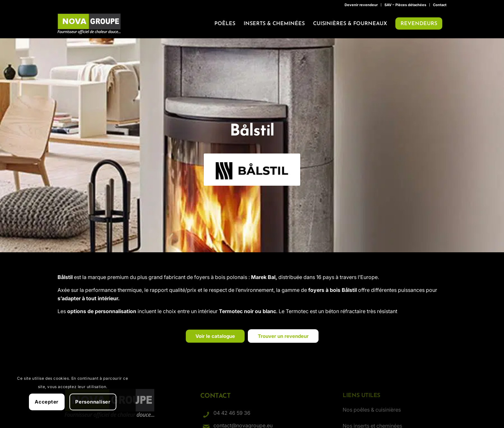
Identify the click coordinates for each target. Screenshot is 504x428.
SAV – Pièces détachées (405, 5)
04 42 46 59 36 (231, 413)
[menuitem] (361, 4)
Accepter (47, 402)
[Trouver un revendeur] (283, 340)
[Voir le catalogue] (215, 340)
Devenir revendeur (361, 5)
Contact (439, 5)
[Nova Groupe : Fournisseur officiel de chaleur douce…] (89, 23)
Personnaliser (93, 402)
